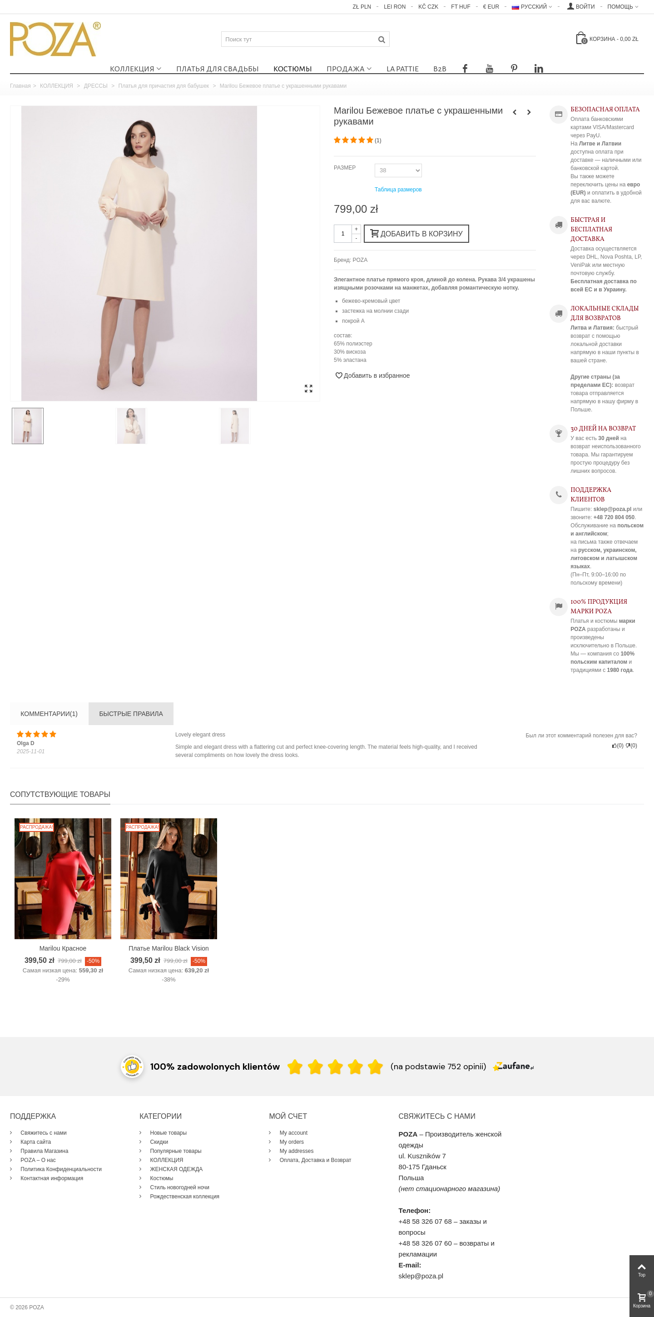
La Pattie (402, 69)
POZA (360, 260)
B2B (439, 69)
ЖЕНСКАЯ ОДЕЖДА (176, 1169)
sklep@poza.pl (421, 1276)
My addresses (295, 1151)
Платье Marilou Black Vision (169, 948)
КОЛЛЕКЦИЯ (132, 69)
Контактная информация (51, 1178)
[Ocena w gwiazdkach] (335, 1066)
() (378, 140)
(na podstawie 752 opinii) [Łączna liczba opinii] (438, 1066)
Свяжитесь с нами (43, 1133)
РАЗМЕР (345, 168)
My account (292, 1133)
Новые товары (168, 1133)
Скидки (158, 1142)
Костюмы (292, 69)
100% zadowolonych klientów (215, 1066)
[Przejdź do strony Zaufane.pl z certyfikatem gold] (132, 1065)
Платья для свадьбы (217, 69)
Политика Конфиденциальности (60, 1169)
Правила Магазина (43, 1151)
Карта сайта (35, 1142)
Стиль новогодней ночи (179, 1187)
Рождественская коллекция (184, 1196)
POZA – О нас (37, 1160)
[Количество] (343, 234)
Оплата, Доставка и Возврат (314, 1160)
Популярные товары (175, 1151)
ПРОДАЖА (346, 69)
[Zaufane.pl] (513, 1065)
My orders (291, 1142)
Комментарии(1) (49, 713)
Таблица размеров (398, 189)
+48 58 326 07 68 (425, 1221)
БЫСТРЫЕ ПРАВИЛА (131, 713)
